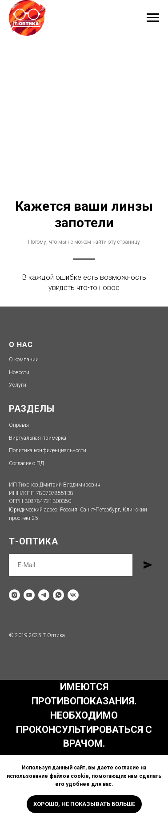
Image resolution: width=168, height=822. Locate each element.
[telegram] (43, 595)
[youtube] (29, 595)
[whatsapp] (58, 595)
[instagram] (14, 595)
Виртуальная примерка (37, 438)
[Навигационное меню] (153, 17)
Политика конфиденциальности (47, 450)
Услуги (17, 385)
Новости (19, 372)
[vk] (73, 595)
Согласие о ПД (26, 463)
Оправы (19, 425)
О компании (24, 359)
